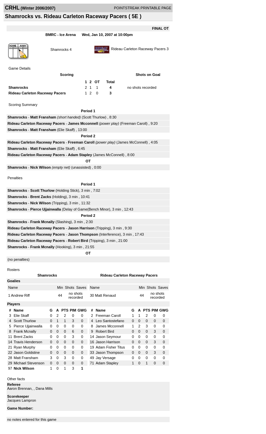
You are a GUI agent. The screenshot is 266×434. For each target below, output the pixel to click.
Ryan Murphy (24, 347)
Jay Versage (106, 358)
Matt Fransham (43, 117)
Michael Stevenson (29, 363)
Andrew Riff (20, 295)
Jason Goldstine (27, 352)
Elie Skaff (66, 130)
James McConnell (132, 142)
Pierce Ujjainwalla (45, 209)
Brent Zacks (40, 197)
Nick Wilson (40, 167)
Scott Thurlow (94, 117)
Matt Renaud (105, 295)
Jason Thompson (83, 234)
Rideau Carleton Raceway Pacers (138, 49)
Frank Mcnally (42, 222)
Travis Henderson (28, 342)
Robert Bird (78, 241)
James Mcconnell (83, 123)
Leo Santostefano (110, 321)
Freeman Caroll (134, 123)
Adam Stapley (80, 155)
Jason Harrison (81, 228)
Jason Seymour (108, 337)
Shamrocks (60, 49)
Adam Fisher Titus (110, 347)
